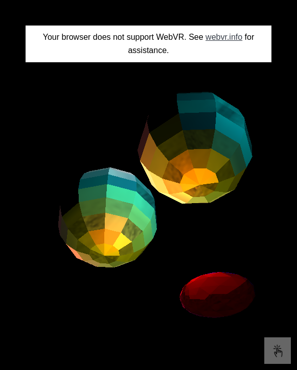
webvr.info (223, 37)
